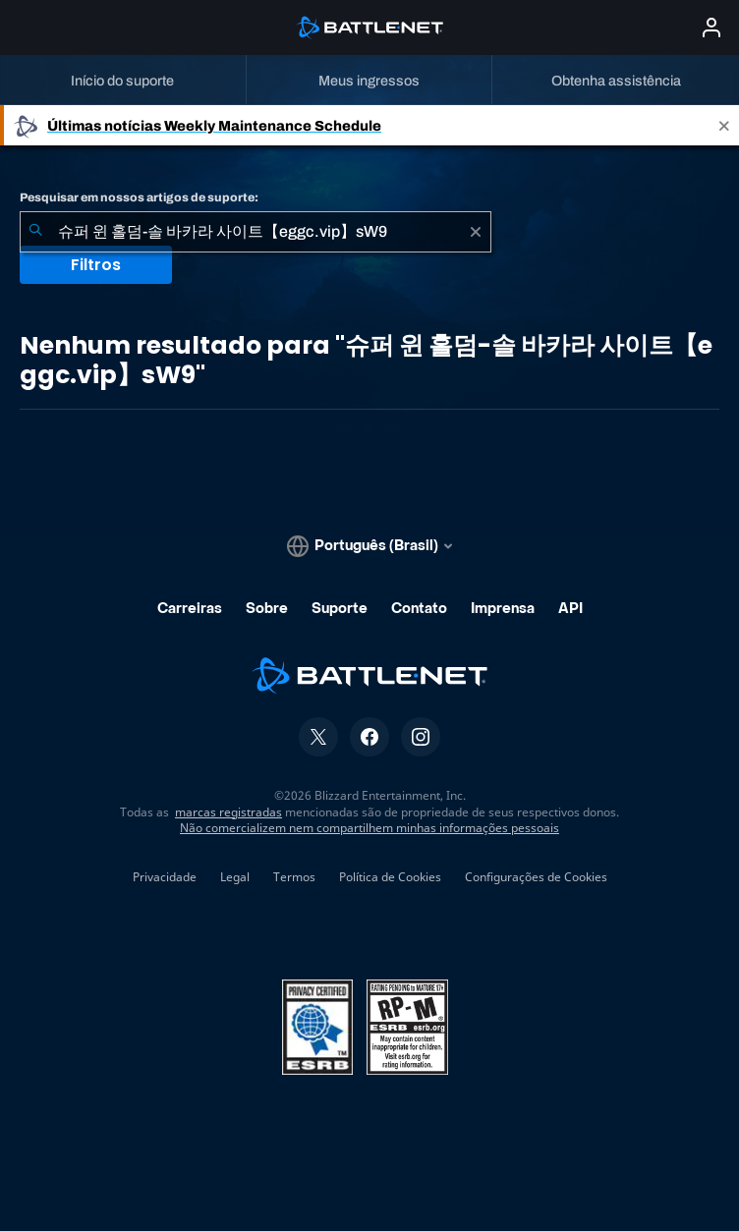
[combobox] (255, 231)
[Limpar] (475, 231)
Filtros (96, 264)
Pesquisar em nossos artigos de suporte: (139, 197)
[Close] (724, 125)
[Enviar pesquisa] (35, 231)
